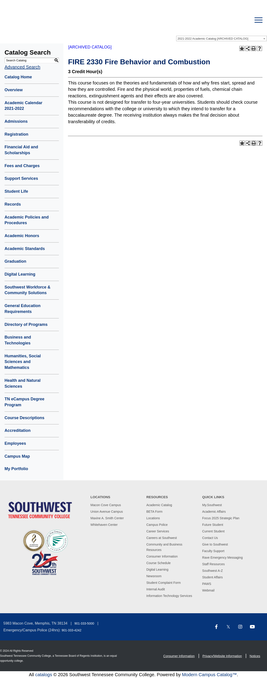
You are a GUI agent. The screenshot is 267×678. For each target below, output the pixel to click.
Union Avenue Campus (107, 511)
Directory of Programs (26, 324)
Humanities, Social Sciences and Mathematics (23, 362)
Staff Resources (213, 564)
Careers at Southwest (161, 538)
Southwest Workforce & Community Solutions (28, 290)
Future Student (212, 525)
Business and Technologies (18, 340)
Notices (255, 656)
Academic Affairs (214, 511)
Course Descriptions (24, 418)
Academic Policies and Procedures (27, 220)
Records (13, 204)
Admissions (16, 121)
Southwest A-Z (212, 570)
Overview (14, 90)
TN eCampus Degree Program (24, 402)
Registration (16, 134)
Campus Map (17, 456)
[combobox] (221, 38)
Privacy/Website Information (222, 656)
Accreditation (18, 430)
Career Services (157, 531)
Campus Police (157, 525)
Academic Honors (22, 235)
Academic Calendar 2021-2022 (23, 106)
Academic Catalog (159, 505)
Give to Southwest (215, 544)
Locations (153, 518)
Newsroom (153, 576)
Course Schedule (158, 563)
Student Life (16, 191)
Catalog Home (18, 77)
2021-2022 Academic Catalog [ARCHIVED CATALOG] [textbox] (213, 38)
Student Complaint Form (163, 582)
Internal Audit (155, 589)
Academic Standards (25, 248)
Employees (15, 443)
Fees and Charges (22, 165)
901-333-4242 (71, 630)
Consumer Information (162, 556)
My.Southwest (212, 505)
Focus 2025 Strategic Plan (220, 518)
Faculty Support (213, 551)
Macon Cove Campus (106, 505)
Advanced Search (22, 67)
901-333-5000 (84, 623)
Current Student (213, 531)
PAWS (206, 584)
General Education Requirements (23, 308)
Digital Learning (20, 274)
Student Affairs (212, 577)
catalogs (43, 674)
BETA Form (154, 511)
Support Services (21, 178)
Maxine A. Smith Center (107, 518)
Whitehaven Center (104, 525)
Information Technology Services (169, 596)
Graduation (15, 261)
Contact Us (210, 538)
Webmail (208, 590)
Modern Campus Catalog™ (209, 674)
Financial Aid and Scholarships (21, 150)
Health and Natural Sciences (23, 383)
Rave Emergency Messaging (222, 557)
